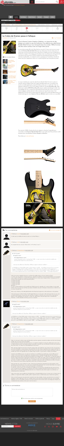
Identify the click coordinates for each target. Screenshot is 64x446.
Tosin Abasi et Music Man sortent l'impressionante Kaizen (12, 82)
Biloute (18, 301)
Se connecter (17, 5)
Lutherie (52, 17)
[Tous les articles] (11, 17)
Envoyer (31, 401)
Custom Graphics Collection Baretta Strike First (25, 24)
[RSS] (61, 427)
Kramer (8, 24)
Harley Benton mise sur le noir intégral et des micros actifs (12, 76)
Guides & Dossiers (32, 17)
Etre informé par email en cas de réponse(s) (33, 398)
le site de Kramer (30, 136)
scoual (18, 233)
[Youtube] (57, 427)
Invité (18, 242)
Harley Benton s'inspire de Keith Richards (11, 61)
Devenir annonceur (29, 418)
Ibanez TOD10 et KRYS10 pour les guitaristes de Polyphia (11, 66)
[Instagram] (53, 427)
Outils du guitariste (39, 418)
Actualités (16, 17)
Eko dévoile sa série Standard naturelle (12, 72)
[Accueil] (3, 20)
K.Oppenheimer (20, 250)
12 (53, 37)
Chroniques (46, 17)
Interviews (40, 17)
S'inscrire (23, 5)
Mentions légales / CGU (16, 418)
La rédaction (5, 37)
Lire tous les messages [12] (55, 230)
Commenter (59, 37)
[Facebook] (45, 427)
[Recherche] (57, 2)
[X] (49, 427)
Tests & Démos (23, 17)
